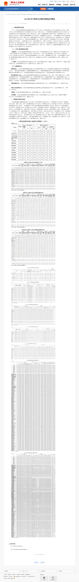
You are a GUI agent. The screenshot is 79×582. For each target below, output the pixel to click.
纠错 (36, 562)
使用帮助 (22, 574)
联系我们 (14, 574)
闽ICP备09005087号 (31, 576)
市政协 (63, 1)
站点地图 (18, 574)
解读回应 (51, 4)
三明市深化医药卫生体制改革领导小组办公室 (28, 14)
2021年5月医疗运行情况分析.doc (17, 546)
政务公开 (45, 4)
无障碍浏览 (50, 8)
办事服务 (58, 4)
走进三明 (72, 4)
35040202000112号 (24, 576)
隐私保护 (9, 574)
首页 (39, 4)
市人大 (59, 1)
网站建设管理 (27, 574)
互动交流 (65, 4)
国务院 (51, 1)
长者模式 (43, 8)
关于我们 (5, 574)
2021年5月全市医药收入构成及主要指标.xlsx (19, 549)
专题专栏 (18, 14)
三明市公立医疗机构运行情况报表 (43, 14)
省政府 (55, 1)
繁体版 (68, 1)
